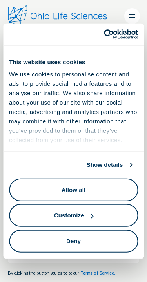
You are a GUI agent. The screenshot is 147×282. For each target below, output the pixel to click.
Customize (74, 215)
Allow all (74, 189)
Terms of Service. (97, 273)
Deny (73, 240)
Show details (105, 164)
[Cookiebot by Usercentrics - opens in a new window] (104, 34)
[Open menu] (132, 16)
